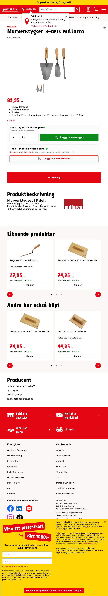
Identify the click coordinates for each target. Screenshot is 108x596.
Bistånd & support (65, 483)
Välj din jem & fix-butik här (44, 26)
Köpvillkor (12, 466)
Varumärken (62, 472)
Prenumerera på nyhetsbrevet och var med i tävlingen (54, 590)
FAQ (9, 488)
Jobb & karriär (63, 455)
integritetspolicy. (90, 544)
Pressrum (61, 466)
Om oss (60, 450)
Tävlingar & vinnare (65, 488)
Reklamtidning (14, 455)
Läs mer (11, 120)
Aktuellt (60, 461)
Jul (57, 477)
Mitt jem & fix (13, 483)
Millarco (11, 26)
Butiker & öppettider (17, 450)
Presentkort (13, 461)
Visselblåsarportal (65, 493)
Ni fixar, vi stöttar (15, 477)
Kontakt (11, 493)
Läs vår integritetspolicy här (15, 566)
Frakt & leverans (15, 472)
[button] (51, 294)
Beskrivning (54, 177)
